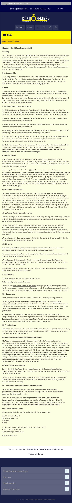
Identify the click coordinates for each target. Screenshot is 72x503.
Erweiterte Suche (32, 449)
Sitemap (11, 449)
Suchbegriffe (20, 449)
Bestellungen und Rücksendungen (51, 449)
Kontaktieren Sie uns (36, 454)
